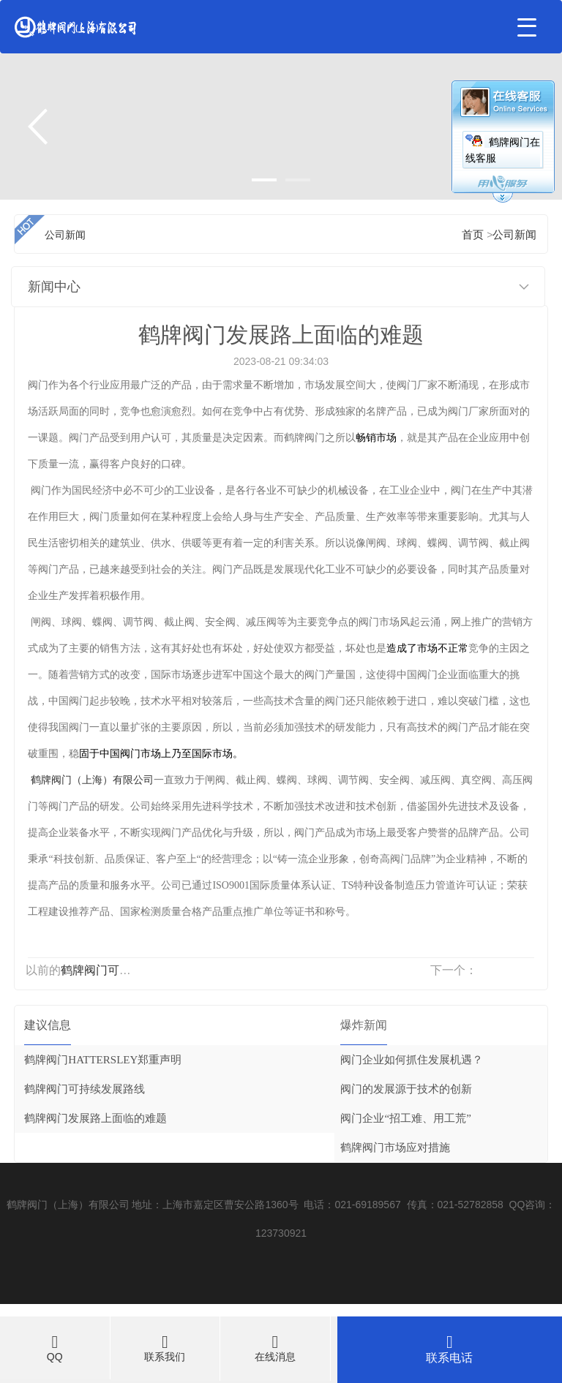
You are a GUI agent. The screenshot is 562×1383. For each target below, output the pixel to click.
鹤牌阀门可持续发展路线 (125, 970)
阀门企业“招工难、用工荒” (405, 1118)
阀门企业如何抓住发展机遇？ (411, 1060)
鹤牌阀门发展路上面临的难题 (95, 1118)
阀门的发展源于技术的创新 (406, 1089)
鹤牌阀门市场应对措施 (395, 1147)
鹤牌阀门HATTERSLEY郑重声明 (102, 1060)
